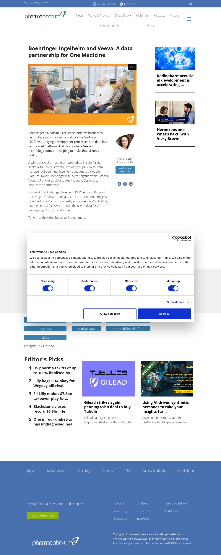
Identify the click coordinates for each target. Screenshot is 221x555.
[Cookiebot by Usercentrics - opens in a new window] (175, 238)
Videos (174, 15)
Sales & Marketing (154, 471)
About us (119, 503)
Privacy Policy (143, 518)
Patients (107, 471)
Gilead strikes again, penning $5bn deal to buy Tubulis (107, 407)
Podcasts (159, 15)
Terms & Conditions (176, 503)
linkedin (74, 3)
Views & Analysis (99, 15)
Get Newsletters (106, 4)
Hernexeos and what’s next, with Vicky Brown (173, 134)
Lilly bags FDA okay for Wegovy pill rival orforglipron (54, 385)
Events (151, 26)
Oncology (84, 471)
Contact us (120, 518)
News (79, 15)
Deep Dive (122, 15)
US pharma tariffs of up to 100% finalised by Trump (55, 372)
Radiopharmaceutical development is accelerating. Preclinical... (175, 80)
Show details (175, 302)
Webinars (142, 15)
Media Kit (129, 4)
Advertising (120, 511)
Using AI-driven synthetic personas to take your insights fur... (165, 407)
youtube (69, 3)
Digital (31, 471)
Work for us (171, 511)
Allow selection (110, 313)
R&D (128, 471)
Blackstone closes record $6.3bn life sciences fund (49, 411)
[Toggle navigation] (190, 19)
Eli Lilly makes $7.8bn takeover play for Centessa (52, 398)
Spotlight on (108, 26)
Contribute (142, 503)
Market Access (56, 471)
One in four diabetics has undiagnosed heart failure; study (54, 424)
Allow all (164, 313)
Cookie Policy (143, 511)
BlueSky (80, 3)
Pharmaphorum (56, 541)
